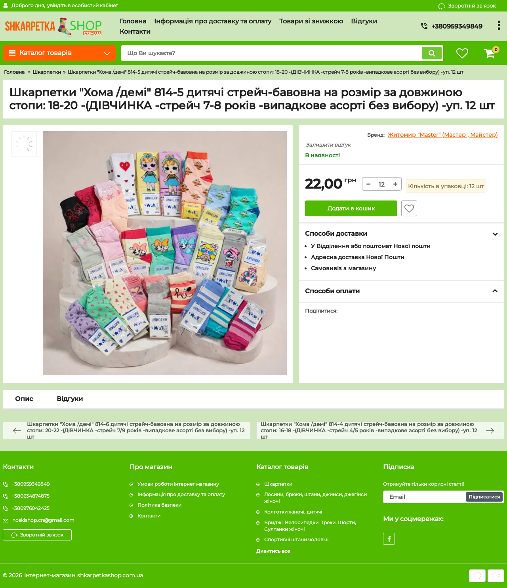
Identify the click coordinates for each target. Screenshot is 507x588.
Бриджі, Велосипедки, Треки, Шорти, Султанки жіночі (310, 525)
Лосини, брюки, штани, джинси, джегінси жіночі (315, 497)
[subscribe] (443, 497)
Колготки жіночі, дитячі (293, 512)
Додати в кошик (351, 208)
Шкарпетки (278, 484)
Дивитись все (273, 551)
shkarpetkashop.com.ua (110, 575)
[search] (282, 53)
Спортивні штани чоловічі (296, 539)
